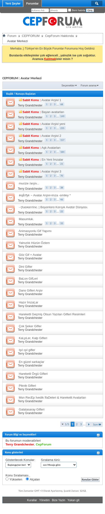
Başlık (9, 93)
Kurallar (32, 500)
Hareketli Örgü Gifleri (33, 374)
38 (61, 187)
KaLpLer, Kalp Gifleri (33, 338)
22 (61, 211)
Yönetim (44, 500)
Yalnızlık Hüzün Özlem (34, 243)
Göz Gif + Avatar (30, 255)
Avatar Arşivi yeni (53, 124)
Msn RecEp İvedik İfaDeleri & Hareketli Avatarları (52, 397)
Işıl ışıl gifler (27, 350)
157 (62, 140)
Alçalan (33, 479)
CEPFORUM (31, 36)
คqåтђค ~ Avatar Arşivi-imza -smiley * (45, 195)
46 (61, 199)
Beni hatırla (76, 10)
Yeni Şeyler (13, 3)
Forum (11, 36)
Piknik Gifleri (27, 385)
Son (97, 424)
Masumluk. (26, 219)
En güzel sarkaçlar (31, 362)
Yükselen (13, 479)
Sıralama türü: (50, 460)
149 (62, 116)
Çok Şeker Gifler (30, 326)
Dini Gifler (25, 266)
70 (61, 175)
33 (61, 223)
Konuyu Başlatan (26, 93)
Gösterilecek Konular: (20, 460)
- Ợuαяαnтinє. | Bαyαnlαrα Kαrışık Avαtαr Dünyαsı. (53, 207)
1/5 (67, 424)
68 (61, 104)
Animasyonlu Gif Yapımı (35, 231)
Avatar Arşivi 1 (51, 100)
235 (62, 128)
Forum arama (88, 85)
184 (62, 151)
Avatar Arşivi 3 (51, 171)
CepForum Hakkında (59, 36)
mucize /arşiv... (29, 183)
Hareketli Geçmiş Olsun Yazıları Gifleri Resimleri (52, 314)
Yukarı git (73, 500)
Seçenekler (68, 85)
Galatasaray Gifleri (32, 409)
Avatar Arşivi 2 (51, 136)
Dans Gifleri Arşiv (31, 290)
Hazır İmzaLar (28, 302)
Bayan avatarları (53, 112)
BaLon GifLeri (28, 278)
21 (61, 163)
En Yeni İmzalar (52, 159)
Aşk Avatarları (51, 147)
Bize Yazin (58, 500)
